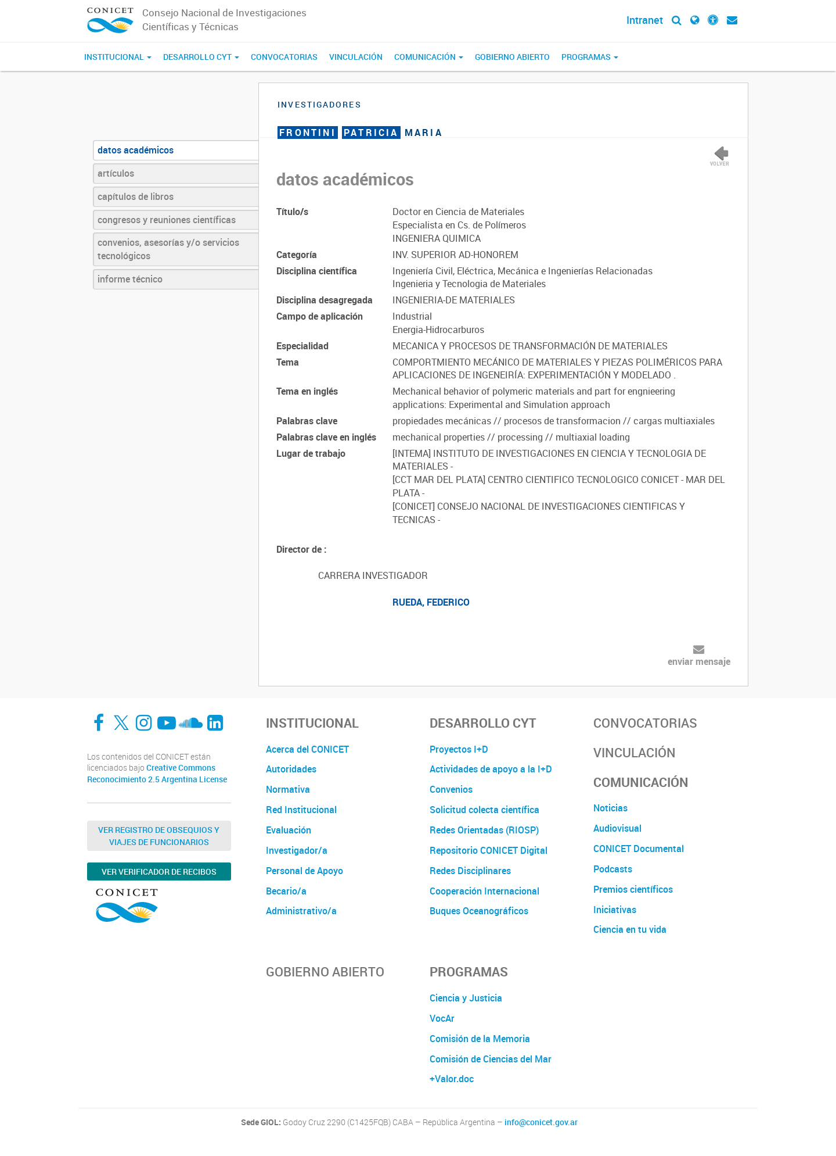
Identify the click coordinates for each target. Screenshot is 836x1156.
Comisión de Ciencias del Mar (491, 1059)
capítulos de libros (136, 196)
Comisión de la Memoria (480, 1038)
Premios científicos (633, 889)
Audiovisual (617, 828)
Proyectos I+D (459, 749)
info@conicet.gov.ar (541, 1122)
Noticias (610, 807)
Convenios (451, 789)
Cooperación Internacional (484, 891)
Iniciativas (614, 909)
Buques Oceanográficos (479, 910)
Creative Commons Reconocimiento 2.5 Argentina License (157, 773)
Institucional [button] (118, 56)
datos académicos (136, 150)
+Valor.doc (452, 1078)
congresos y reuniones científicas (167, 219)
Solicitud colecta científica (484, 809)
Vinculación (356, 56)
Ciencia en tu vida (629, 929)
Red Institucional (301, 809)
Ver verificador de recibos (159, 871)
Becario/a (286, 891)
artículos (116, 173)
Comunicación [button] (428, 56)
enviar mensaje (699, 661)
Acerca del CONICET (307, 749)
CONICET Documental (638, 848)
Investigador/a (296, 850)
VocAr (442, 1018)
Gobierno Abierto (512, 56)
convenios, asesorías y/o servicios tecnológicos (168, 249)
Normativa (288, 789)
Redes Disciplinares (470, 870)
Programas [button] (589, 56)
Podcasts (612, 868)
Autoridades (291, 769)
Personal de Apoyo (304, 870)
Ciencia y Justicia (466, 998)
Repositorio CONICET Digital (488, 850)
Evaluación (288, 830)
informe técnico (130, 279)
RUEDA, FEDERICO (431, 602)
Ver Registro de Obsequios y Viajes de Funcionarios (158, 835)
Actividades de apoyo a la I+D (491, 769)
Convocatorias (284, 56)
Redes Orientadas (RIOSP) (484, 830)
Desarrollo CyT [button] (201, 56)
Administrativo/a (301, 910)
